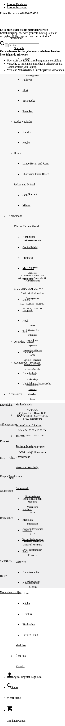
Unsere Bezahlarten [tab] (11, 476)
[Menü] (14, 697)
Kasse (32, 399)
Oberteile (19, 48)
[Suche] (12, 687)
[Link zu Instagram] (17, 7)
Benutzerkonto (32, 385)
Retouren (32, 374)
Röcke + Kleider (23, 121)
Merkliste (33, 389)
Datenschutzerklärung (32, 350)
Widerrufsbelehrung (32, 364)
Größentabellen (32, 330)
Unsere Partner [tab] (8, 458)
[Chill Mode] (26, 24)
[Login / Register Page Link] (24, 676)
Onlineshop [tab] (6, 490)
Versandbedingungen (32, 360)
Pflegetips (32, 335)
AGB (32, 355)
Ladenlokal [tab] (6, 404)
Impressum (32, 345)
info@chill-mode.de (36, 293)
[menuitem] (39, 163)
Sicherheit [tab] (5, 560)
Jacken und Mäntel (24, 184)
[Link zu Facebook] (17, 4)
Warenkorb (32, 394)
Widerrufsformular (32, 369)
